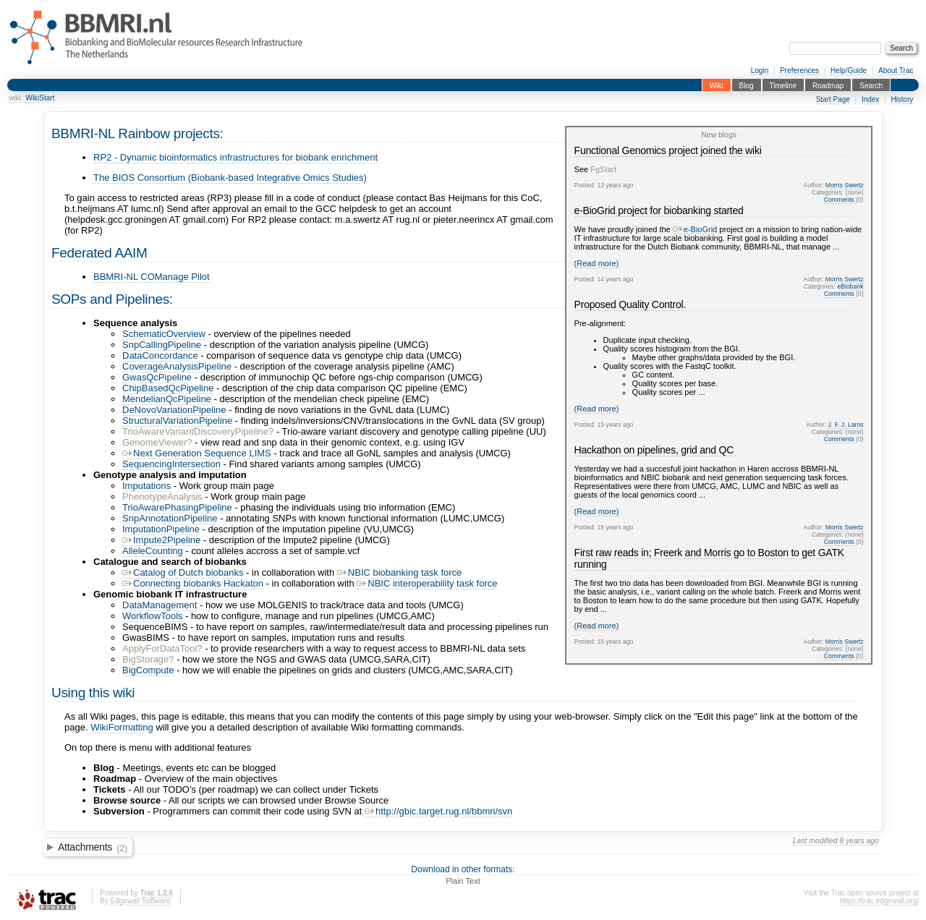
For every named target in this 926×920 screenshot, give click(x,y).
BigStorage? (148, 659)
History (902, 99)
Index (870, 99)
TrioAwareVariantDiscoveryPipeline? (197, 431)
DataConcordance (160, 355)
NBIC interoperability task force (427, 583)
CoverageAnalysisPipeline (177, 366)
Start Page (833, 99)
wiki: (15, 98)
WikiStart (39, 98)
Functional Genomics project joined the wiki (668, 150)
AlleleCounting (152, 550)
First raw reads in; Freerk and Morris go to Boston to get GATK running (709, 558)
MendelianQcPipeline (166, 398)
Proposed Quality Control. (630, 304)
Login (759, 70)
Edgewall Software (140, 901)
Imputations (146, 485)
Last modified (815, 841)
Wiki (716, 85)
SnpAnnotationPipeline (170, 518)
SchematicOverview (163, 333)
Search (871, 85)
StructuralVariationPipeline (177, 420)
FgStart (603, 169)
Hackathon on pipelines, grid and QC (654, 450)
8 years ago (859, 841)
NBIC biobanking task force (399, 572)
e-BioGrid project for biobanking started (659, 210)
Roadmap (828, 85)
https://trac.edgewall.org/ (879, 901)
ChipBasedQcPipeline (167, 388)
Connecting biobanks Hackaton (192, 583)
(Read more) (596, 263)
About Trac (895, 70)
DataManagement (159, 605)
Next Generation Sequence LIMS (196, 453)
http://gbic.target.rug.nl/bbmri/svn (438, 811)
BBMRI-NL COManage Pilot (151, 276)
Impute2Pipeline (161, 539)
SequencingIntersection (171, 464)
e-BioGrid (695, 229)
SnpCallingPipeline (161, 344)
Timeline (783, 85)
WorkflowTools (152, 615)
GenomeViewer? (157, 442)
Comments (839, 199)
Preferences (799, 70)
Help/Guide (849, 70)
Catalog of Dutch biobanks (182, 572)
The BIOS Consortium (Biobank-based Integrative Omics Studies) (230, 177)
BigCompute (148, 670)
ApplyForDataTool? (162, 648)
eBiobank (851, 286)
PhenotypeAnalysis (162, 496)
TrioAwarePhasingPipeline (177, 507)
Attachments (92, 847)
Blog (746, 85)
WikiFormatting (121, 727)
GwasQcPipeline (157, 377)
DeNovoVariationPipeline (174, 409)
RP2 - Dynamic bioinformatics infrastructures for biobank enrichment (235, 157)
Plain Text (463, 881)
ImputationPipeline (161, 529)
